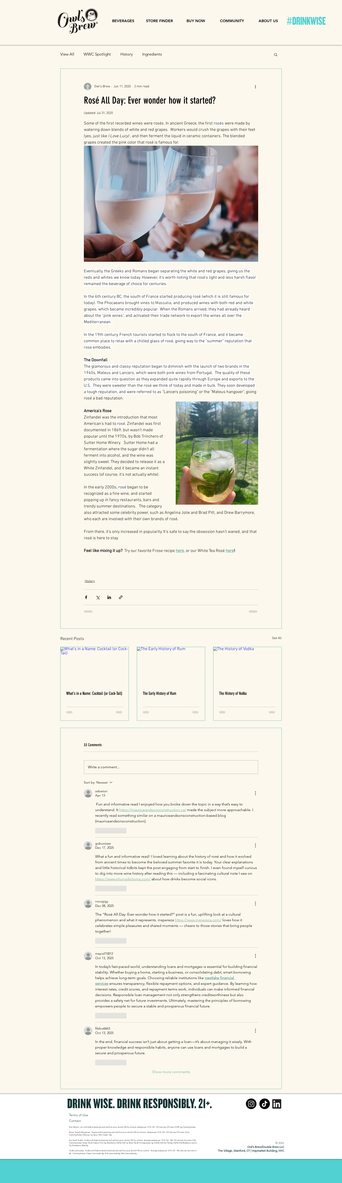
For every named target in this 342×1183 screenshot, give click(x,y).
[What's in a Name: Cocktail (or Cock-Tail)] (95, 666)
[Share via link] (120, 597)
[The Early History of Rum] (171, 666)
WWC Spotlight (97, 54)
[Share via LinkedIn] (109, 597)
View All (67, 54)
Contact (75, 1121)
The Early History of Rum (159, 693)
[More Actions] (255, 793)
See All (277, 638)
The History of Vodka (233, 693)
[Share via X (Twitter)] (97, 597)
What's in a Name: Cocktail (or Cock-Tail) (94, 693)
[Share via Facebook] (86, 597)
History (126, 54)
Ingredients (152, 54)
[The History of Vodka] (247, 666)
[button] (123, 21)
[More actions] (255, 86)
